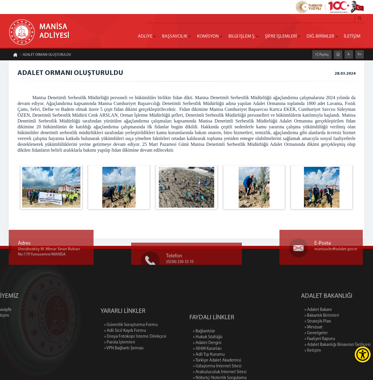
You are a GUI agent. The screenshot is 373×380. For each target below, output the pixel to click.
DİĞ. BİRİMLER (320, 36)
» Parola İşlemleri (119, 356)
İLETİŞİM (352, 36)
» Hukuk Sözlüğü (207, 356)
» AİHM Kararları (207, 368)
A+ (360, 54)
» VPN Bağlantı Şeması (124, 362)
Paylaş (324, 54)
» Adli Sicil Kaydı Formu (125, 344)
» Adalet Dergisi (207, 362)
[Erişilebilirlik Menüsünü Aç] (363, 354)
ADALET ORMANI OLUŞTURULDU (45, 55)
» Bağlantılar (204, 351)
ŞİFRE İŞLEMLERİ (281, 36)
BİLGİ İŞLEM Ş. (241, 36)
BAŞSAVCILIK (174, 36)
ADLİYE (145, 36)
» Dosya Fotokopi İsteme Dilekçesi (135, 350)
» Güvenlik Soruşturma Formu (131, 339)
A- (349, 54)
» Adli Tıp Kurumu (209, 374)
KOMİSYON (208, 36)
